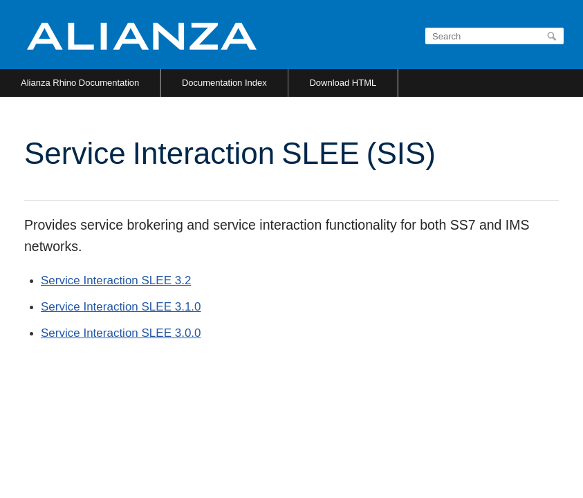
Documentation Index (224, 82)
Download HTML (342, 82)
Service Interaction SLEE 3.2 (116, 280)
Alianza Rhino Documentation (80, 82)
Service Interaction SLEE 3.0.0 (121, 333)
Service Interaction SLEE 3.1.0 (121, 306)
